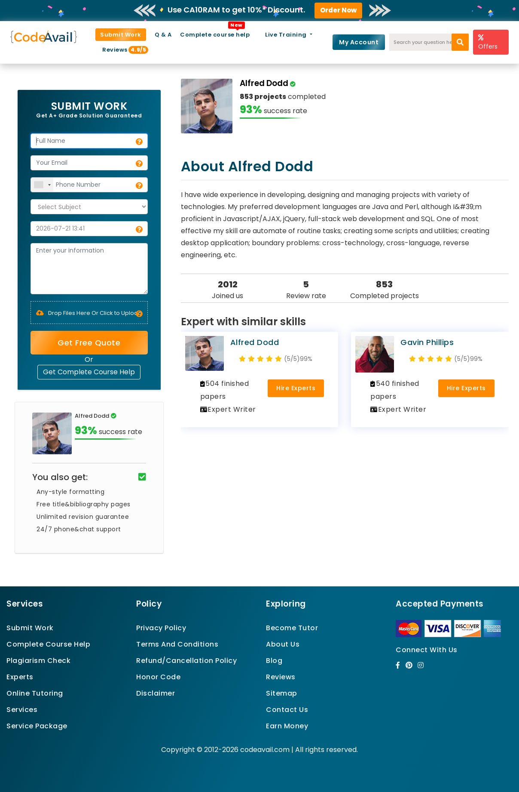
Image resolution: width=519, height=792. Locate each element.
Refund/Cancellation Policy (186, 661)
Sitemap (281, 693)
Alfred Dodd (254, 342)
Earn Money (287, 726)
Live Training (286, 35)
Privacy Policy (161, 628)
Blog (274, 661)
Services (21, 710)
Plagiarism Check (38, 661)
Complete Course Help (48, 644)
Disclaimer (155, 693)
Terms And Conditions (177, 644)
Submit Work (120, 35)
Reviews (118, 50)
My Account (359, 42)
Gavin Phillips (427, 342)
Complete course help (215, 35)
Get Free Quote (89, 342)
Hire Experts (295, 388)
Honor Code (158, 677)
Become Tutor (292, 628)
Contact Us (287, 710)
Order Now (338, 10)
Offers (488, 42)
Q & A (163, 35)
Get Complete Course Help (89, 372)
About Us (282, 644)
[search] (460, 42)
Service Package (36, 726)
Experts (20, 677)
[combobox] (42, 185)
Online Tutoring (34, 693)
